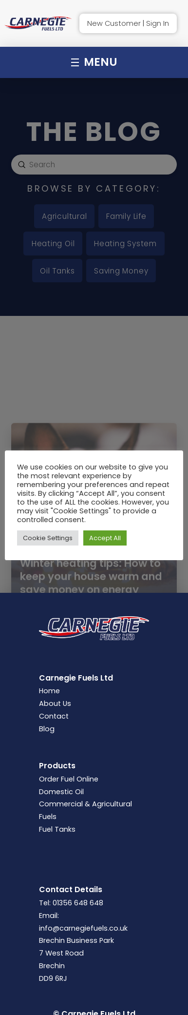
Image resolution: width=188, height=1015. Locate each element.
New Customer (114, 23)
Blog (47, 729)
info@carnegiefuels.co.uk (83, 928)
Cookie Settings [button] (48, 538)
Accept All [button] (105, 538)
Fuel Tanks (57, 829)
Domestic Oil (61, 792)
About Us (55, 703)
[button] (94, 62)
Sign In (157, 23)
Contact (54, 716)
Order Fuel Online (68, 779)
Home (49, 691)
